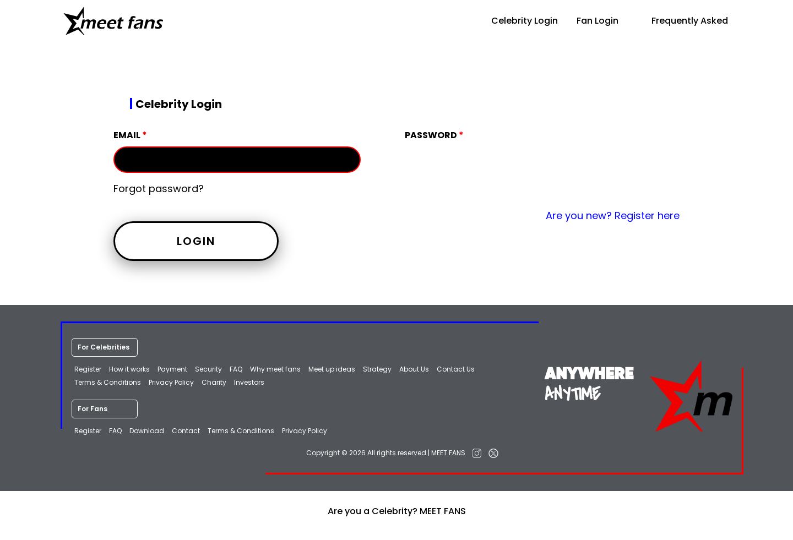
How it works (129, 369)
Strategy (377, 369)
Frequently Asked (682, 20)
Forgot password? (158, 188)
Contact (186, 430)
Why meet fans (275, 369)
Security (208, 369)
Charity (214, 382)
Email (130, 135)
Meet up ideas (331, 369)
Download (146, 430)
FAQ (236, 369)
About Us (414, 369)
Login (196, 241)
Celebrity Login (517, 20)
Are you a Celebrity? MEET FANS (397, 511)
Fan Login (597, 20)
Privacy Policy (171, 382)
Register (87, 369)
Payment (172, 369)
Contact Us (456, 369)
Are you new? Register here (613, 215)
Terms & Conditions (107, 382)
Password (434, 135)
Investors (249, 382)
